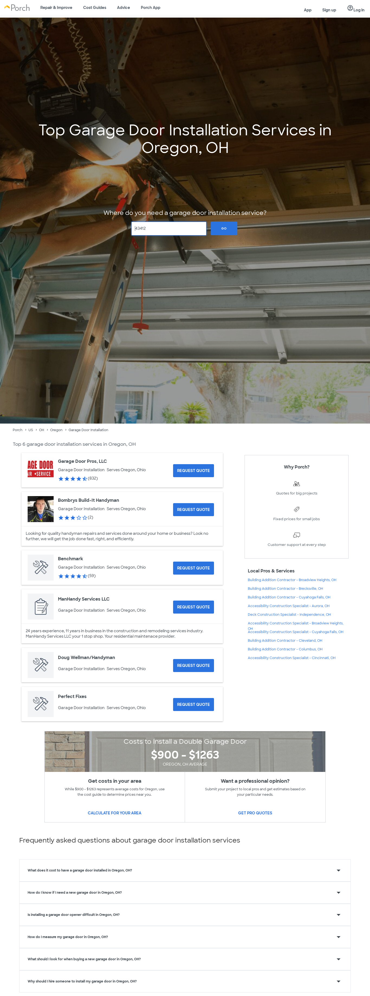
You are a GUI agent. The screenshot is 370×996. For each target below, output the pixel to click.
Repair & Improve (56, 7)
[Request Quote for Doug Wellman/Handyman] (193, 665)
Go (224, 228)
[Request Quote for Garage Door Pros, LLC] (193, 470)
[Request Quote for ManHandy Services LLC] (193, 607)
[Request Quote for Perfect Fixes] (193, 704)
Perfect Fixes (72, 696)
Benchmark (70, 559)
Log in (356, 8)
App (307, 10)
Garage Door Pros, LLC (82, 461)
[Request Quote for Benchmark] (193, 568)
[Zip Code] (169, 228)
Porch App (150, 7)
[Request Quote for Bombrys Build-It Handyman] (193, 509)
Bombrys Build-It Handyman (88, 500)
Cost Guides (94, 7)
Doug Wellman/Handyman (86, 657)
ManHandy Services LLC (84, 599)
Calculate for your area (114, 813)
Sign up (329, 10)
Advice (123, 7)
